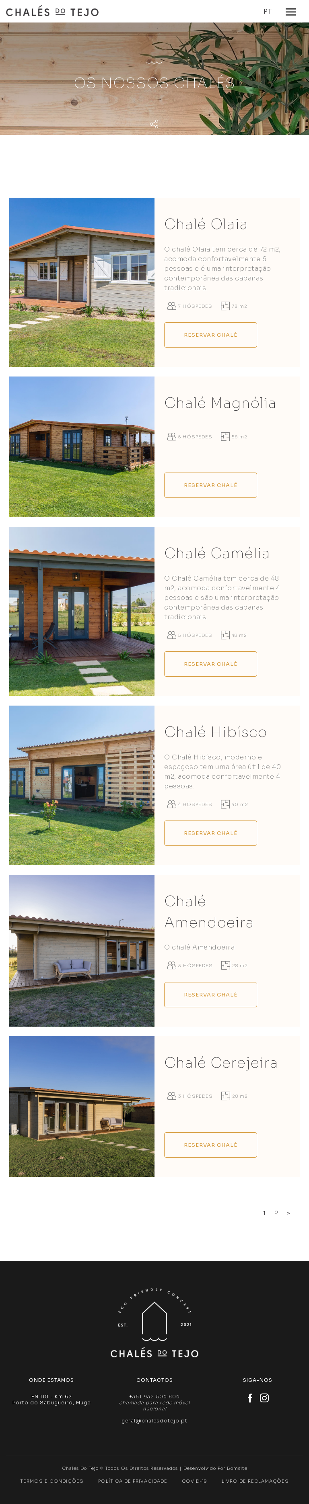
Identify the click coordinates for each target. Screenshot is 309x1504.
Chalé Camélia (217, 553)
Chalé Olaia (206, 224)
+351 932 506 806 (154, 1397)
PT (268, 11)
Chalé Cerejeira (221, 1063)
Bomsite (237, 1468)
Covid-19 (194, 1481)
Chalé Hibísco (215, 732)
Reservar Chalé (210, 334)
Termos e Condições (52, 1481)
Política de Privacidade (132, 1481)
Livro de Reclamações (255, 1481)
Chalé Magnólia (220, 403)
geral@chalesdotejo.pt (154, 1421)
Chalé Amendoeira (209, 911)
